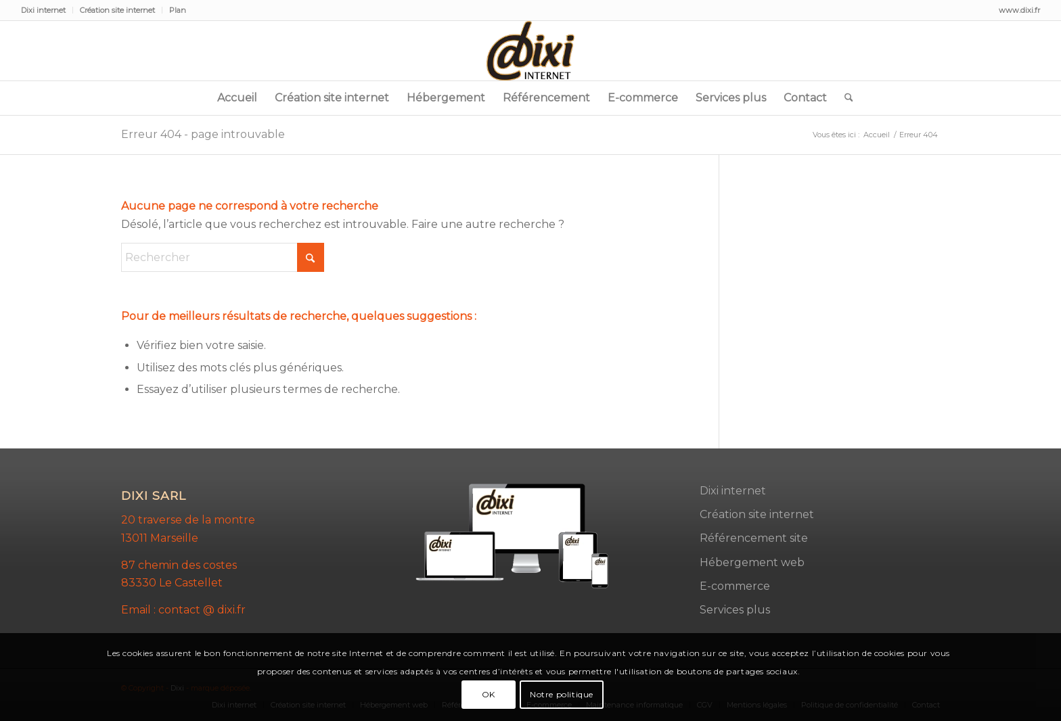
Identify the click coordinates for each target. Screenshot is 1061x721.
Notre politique (561, 694)
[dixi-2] (530, 50)
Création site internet (117, 10)
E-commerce (735, 586)
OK (488, 694)
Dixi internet (43, 10)
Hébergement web (752, 562)
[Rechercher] (844, 98)
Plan (177, 10)
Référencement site (754, 538)
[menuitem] (47, 10)
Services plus (735, 609)
